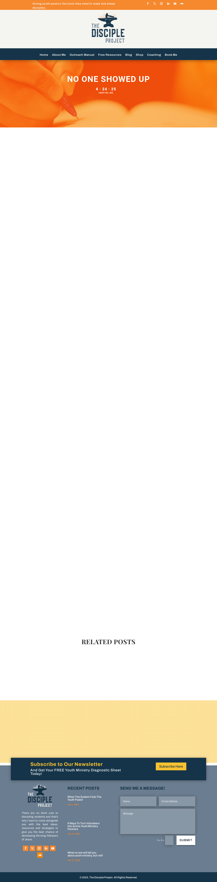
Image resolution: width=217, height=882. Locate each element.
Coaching (154, 55)
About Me (59, 55)
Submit (186, 840)
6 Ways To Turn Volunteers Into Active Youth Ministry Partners (83, 826)
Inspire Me (106, 93)
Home (44, 55)
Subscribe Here (171, 766)
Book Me (171, 55)
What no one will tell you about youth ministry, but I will (85, 854)
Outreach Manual (82, 55)
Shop (139, 55)
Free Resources (110, 55)
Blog (128, 55)
